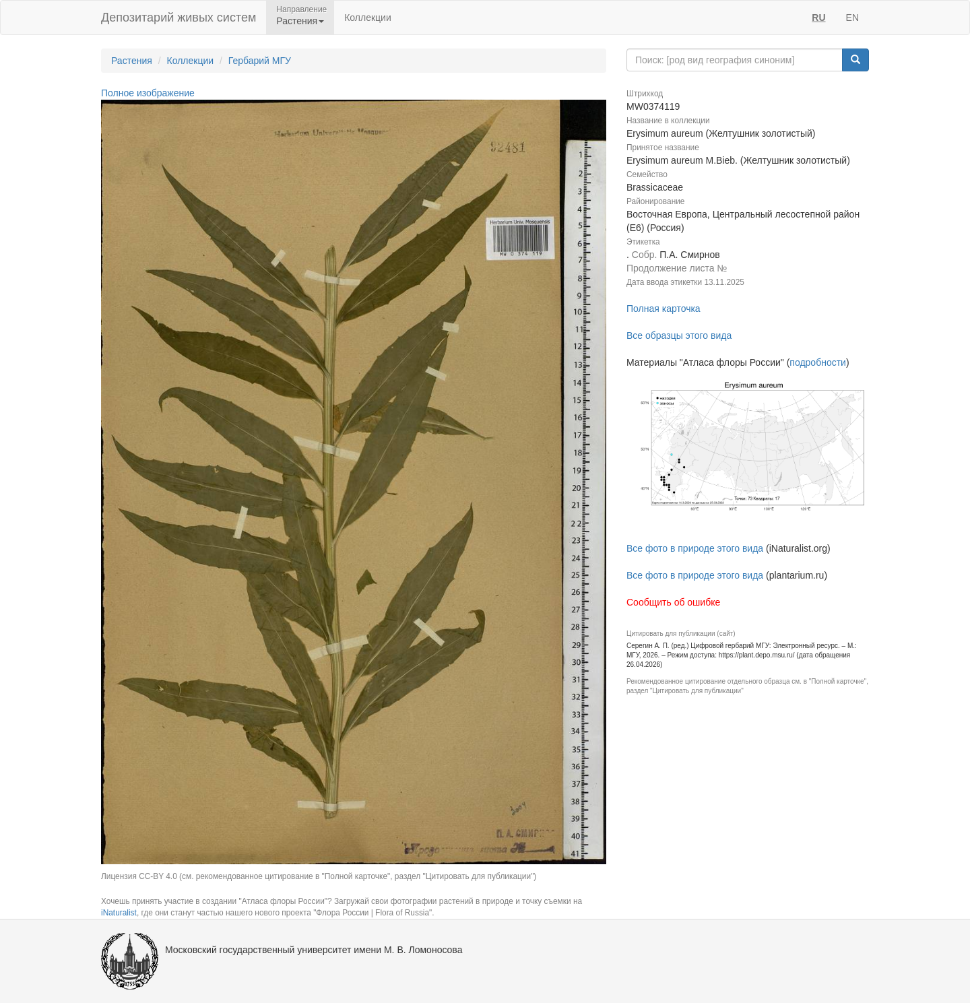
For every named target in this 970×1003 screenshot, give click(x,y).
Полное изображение (148, 93)
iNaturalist (119, 912)
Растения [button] (300, 20)
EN (852, 17)
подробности (817, 362)
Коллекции (367, 17)
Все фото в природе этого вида (694, 548)
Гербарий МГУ (259, 60)
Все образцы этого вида (679, 335)
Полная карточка (663, 308)
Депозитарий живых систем (178, 17)
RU (818, 17)
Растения (131, 60)
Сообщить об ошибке (673, 602)
